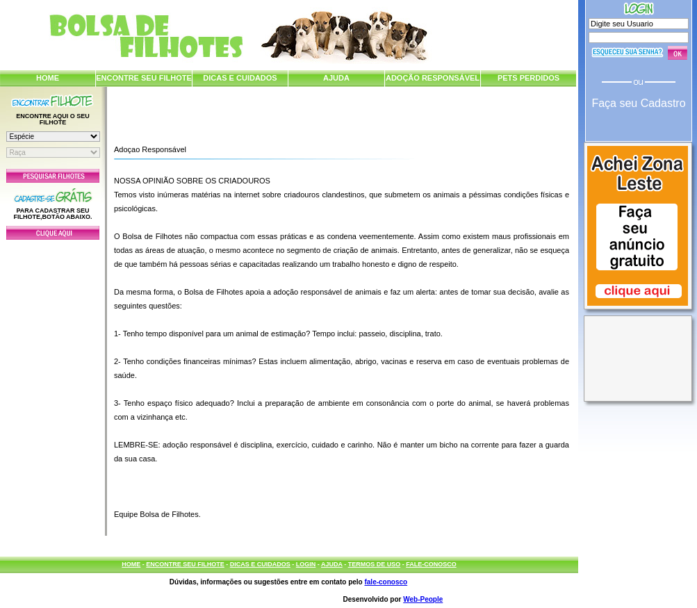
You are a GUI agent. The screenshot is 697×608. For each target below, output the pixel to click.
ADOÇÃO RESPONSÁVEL (432, 78)
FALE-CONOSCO (431, 564)
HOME (47, 78)
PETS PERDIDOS (528, 78)
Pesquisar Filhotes (52, 176)
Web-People (423, 599)
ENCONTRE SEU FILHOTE (144, 78)
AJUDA (336, 78)
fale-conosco (385, 582)
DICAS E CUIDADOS (240, 78)
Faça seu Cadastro (638, 103)
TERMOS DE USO (374, 564)
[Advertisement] (53, 384)
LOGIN (306, 564)
